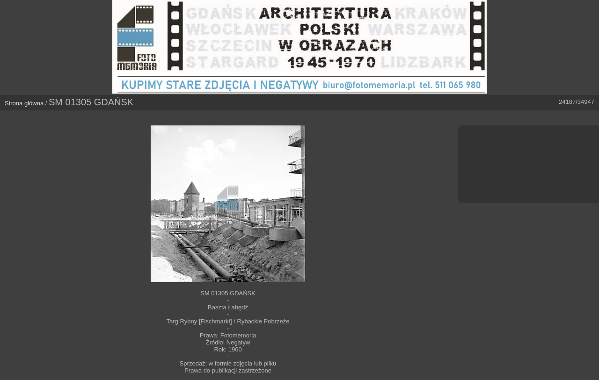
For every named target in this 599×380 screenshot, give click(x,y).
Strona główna (24, 103)
